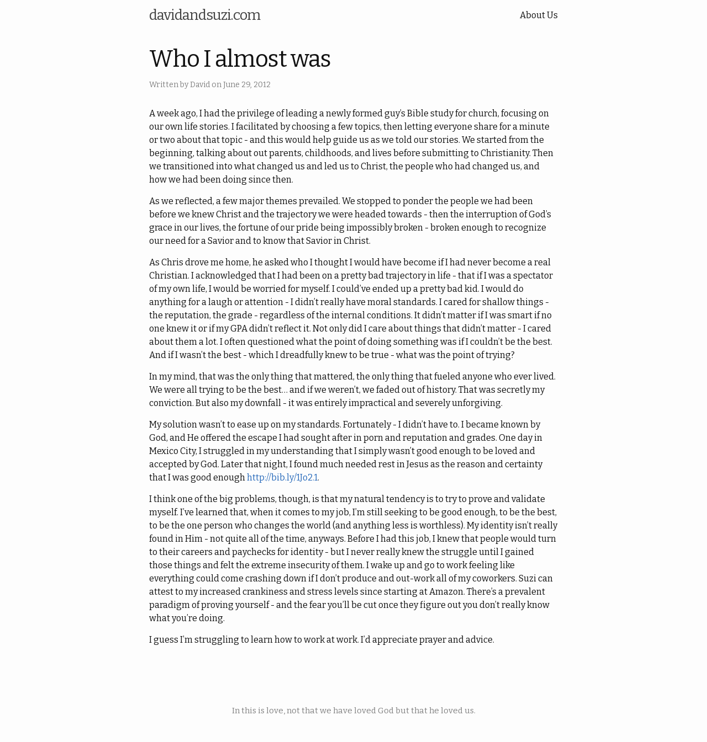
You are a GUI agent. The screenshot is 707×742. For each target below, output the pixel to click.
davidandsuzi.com (204, 15)
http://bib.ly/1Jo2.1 (282, 477)
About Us (539, 15)
